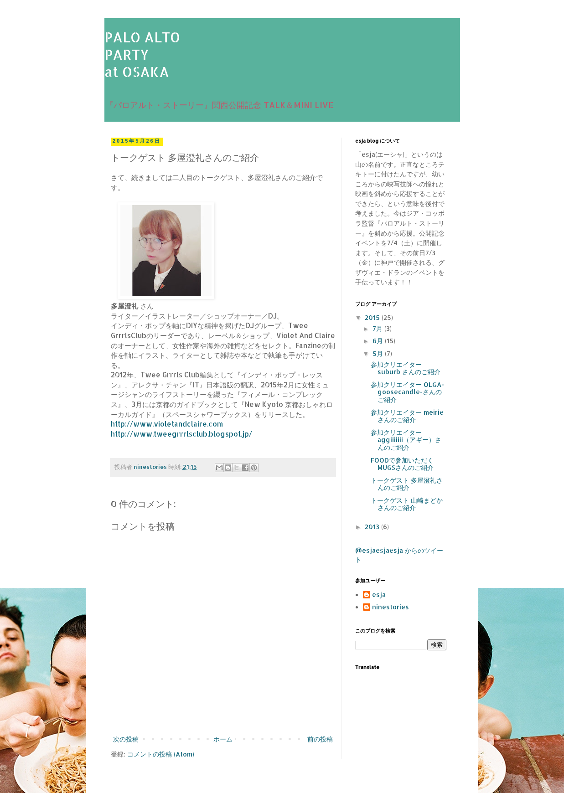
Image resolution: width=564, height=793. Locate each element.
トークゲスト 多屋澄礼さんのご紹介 (407, 484)
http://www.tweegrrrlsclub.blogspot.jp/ (181, 433)
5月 (379, 353)
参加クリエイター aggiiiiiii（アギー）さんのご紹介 (406, 440)
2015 (373, 317)
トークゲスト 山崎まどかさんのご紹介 (407, 504)
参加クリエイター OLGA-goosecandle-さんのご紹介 (407, 392)
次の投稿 (126, 739)
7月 (378, 328)
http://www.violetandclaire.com (167, 423)
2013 (373, 526)
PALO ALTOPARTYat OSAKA (142, 54)
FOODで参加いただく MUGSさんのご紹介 (402, 464)
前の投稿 (320, 739)
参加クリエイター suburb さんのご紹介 (405, 368)
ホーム (223, 739)
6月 (379, 341)
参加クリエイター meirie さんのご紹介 (407, 416)
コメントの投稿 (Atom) (160, 754)
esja (379, 594)
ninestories (390, 607)
